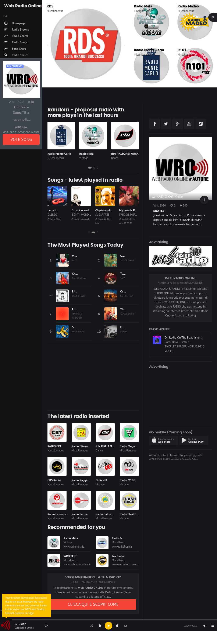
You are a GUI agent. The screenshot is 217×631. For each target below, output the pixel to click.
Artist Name (21, 107)
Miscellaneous (186, 11)
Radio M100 (127, 480)
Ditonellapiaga (79, 278)
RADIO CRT (54, 446)
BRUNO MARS (78, 295)
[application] (108, 625)
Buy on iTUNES (14, 66)
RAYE (74, 260)
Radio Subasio (55, 218)
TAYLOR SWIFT (127, 260)
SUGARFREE (126, 214)
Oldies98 (101, 480)
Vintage (138, 11)
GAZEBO (76, 214)
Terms (173, 455)
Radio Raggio (80, 480)
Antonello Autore (190, 458)
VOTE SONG (21, 139)
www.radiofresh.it (122, 546)
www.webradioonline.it (77, 564)
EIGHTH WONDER (105, 214)
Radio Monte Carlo (149, 49)
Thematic (52, 11)
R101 (182, 49)
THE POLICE (55, 214)
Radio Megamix (129, 446)
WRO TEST (70, 556)
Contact (163, 455)
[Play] (108, 626)
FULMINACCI (78, 331)
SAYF (122, 278)
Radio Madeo (188, 6)
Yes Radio (118, 556)
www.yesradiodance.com (126, 564)
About (153, 455)
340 (184, 205)
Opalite (125, 256)
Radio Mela (143, 6)
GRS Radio (54, 480)
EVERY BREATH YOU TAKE (64, 210)
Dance (114, 158)
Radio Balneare (105, 514)
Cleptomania (127, 210)
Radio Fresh (119, 538)
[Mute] (204, 625)
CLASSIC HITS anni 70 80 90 (70, 6)
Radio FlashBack (104, 218)
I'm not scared (104, 210)
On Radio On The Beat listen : (183, 340)
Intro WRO (20, 624)
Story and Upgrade (190, 455)
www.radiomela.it (74, 546)
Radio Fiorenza (56, 514)
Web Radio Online (24, 628)
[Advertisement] (93, 377)
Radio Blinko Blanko (84, 446)
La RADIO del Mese (167, 196)
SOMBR (123, 331)
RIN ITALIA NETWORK (125, 154)
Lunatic (76, 210)
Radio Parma (80, 514)
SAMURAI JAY (126, 295)
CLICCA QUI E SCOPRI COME (93, 604)
